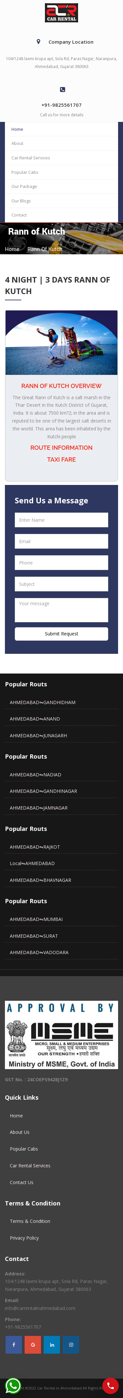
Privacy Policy (24, 1238)
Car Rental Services (30, 158)
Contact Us (21, 1182)
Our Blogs (21, 201)
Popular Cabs (24, 172)
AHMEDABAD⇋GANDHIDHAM (42, 702)
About (17, 143)
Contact (19, 215)
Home (17, 129)
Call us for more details (61, 115)
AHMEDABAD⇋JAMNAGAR (39, 808)
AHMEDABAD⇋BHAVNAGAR (40, 880)
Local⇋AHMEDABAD (32, 863)
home (12, 249)
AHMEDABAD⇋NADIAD (35, 774)
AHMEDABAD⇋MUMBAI (36, 919)
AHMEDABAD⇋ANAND (35, 719)
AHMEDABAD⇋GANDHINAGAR (43, 791)
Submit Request (61, 633)
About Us (20, 1132)
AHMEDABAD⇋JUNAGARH (38, 735)
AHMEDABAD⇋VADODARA (39, 952)
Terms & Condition (30, 1221)
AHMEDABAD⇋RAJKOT (35, 847)
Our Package (24, 186)
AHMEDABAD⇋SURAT (34, 936)
